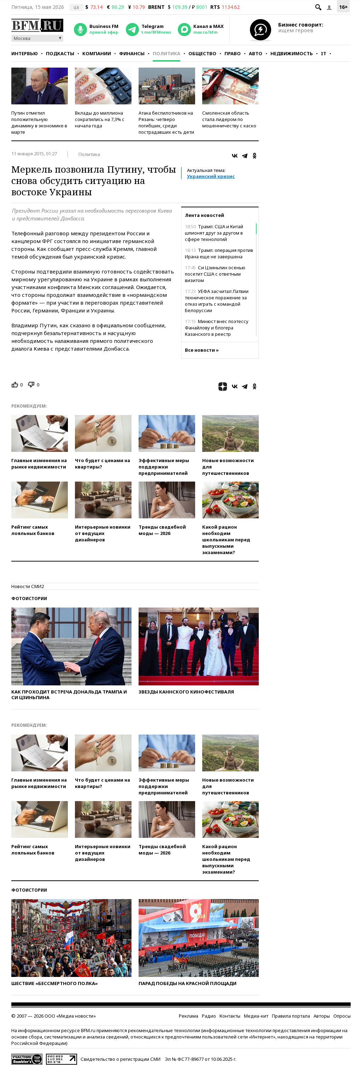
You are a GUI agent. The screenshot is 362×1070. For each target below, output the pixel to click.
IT (323, 53)
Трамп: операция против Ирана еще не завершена (219, 253)
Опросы (342, 1016)
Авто (255, 53)
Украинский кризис (211, 176)
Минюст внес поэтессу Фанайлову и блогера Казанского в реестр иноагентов (217, 331)
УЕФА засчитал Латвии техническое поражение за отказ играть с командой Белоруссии (217, 300)
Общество (202, 53)
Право (232, 53)
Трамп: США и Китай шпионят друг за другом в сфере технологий (214, 232)
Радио (209, 1016)
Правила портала (291, 1016)
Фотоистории (29, 599)
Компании (96, 53)
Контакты (230, 1016)
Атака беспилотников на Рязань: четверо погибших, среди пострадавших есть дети (166, 122)
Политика (166, 53)
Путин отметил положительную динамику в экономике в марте (39, 122)
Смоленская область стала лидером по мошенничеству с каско (229, 119)
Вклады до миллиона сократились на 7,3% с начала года (99, 119)
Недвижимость (291, 53)
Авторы (322, 1016)
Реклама (188, 1016)
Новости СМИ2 (27, 586)
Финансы (132, 53)
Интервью (24, 53)
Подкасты (60, 53)
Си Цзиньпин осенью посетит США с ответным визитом (215, 273)
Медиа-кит (256, 1016)
